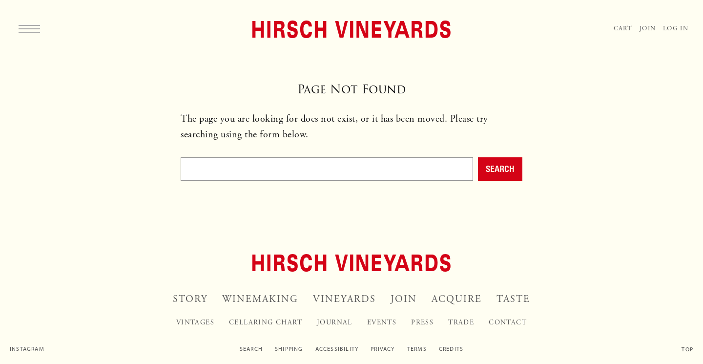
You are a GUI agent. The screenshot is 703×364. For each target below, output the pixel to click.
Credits (451, 348)
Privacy (382, 348)
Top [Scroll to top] (687, 349)
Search (500, 168)
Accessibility (337, 348)
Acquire (457, 299)
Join (648, 28)
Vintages (195, 322)
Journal (334, 322)
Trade (461, 322)
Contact (508, 322)
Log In (675, 28)
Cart (623, 28)
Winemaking (260, 299)
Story (190, 299)
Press (422, 322)
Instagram (27, 348)
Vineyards (344, 299)
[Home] (351, 29)
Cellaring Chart (265, 322)
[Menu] (29, 28)
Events (381, 322)
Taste (513, 299)
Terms (417, 348)
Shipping (289, 348)
